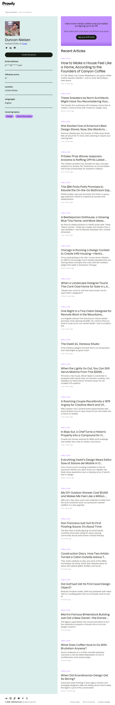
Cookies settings (104, 702)
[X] (27, 698)
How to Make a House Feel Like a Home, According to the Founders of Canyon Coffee (86, 67)
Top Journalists (11, 12)
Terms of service (89, 702)
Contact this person (29, 55)
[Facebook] (23, 698)
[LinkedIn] (6, 698)
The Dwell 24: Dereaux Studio (80, 343)
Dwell (24, 44)
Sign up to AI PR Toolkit (86, 37)
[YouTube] (18, 698)
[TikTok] (14, 698)
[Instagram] (10, 698)
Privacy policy (75, 702)
